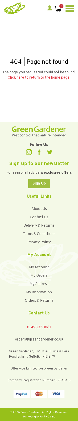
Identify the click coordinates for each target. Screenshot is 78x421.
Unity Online (47, 416)
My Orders (39, 275)
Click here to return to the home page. (39, 77)
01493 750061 (39, 327)
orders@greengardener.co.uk (39, 339)
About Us (39, 209)
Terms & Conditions (39, 234)
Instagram (29, 152)
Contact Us (39, 217)
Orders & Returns (39, 300)
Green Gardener (14, 8)
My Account (39, 267)
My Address (39, 284)
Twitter (49, 152)
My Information (39, 292)
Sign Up (39, 183)
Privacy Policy (39, 242)
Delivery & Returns (39, 225)
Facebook (39, 152)
